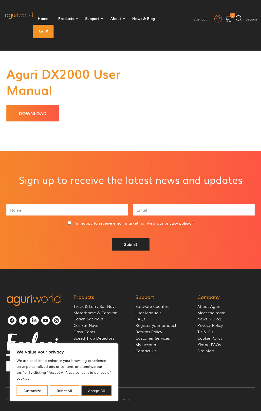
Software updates (151, 306)
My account (146, 344)
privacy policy (177, 223)
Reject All (64, 390)
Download (33, 113)
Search (251, 19)
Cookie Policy (209, 338)
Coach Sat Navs (88, 318)
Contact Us (145, 350)
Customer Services (152, 338)
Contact (200, 19)
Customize (32, 390)
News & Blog (209, 318)
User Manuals (148, 312)
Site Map (205, 350)
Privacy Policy (210, 325)
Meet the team (211, 312)
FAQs (140, 318)
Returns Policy (148, 331)
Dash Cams (84, 331)
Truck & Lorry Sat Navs (95, 306)
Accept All (96, 390)
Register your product (155, 325)
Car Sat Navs (86, 325)
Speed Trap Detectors (94, 338)
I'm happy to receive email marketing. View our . (134, 223)
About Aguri (208, 306)
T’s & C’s (205, 331)
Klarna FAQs (209, 344)
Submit (130, 244)
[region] (64, 372)
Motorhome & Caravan (95, 312)
